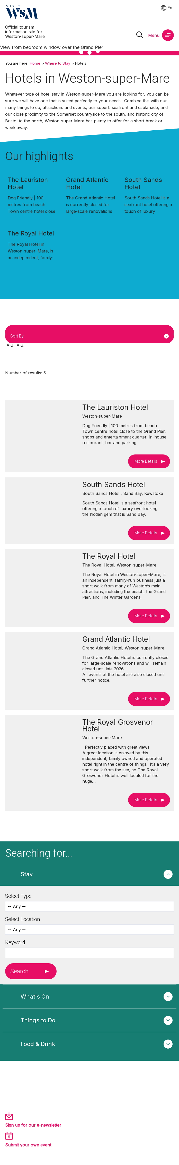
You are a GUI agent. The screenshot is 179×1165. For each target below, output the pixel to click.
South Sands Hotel (143, 183)
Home (35, 63)
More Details (146, 461)
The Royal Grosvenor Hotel (117, 725)
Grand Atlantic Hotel (87, 183)
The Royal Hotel (31, 233)
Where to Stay (57, 63)
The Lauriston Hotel (28, 183)
